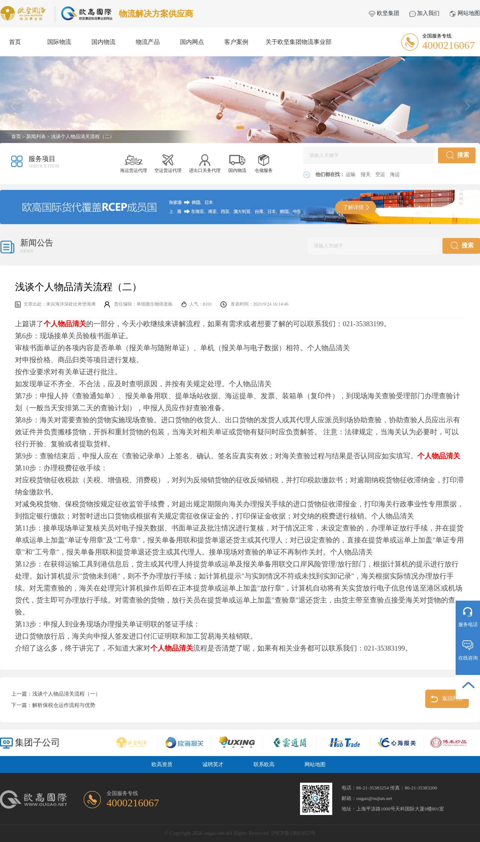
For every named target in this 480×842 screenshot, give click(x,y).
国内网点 (192, 42)
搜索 (457, 155)
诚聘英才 (213, 764)
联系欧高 (264, 764)
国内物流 (104, 42)
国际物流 (59, 42)
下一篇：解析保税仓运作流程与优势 (53, 705)
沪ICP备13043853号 (293, 833)
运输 (351, 174)
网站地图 (464, 13)
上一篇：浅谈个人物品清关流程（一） (55, 694)
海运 (395, 174)
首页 (15, 42)
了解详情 (356, 207)
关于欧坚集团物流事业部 (299, 42)
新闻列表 (36, 136)
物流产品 (148, 42)
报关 (366, 174)
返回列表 (447, 699)
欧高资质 (162, 764)
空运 (380, 174)
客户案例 (236, 42)
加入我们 (424, 13)
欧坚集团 (384, 13)
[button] (240, 127)
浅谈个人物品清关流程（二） (82, 136)
